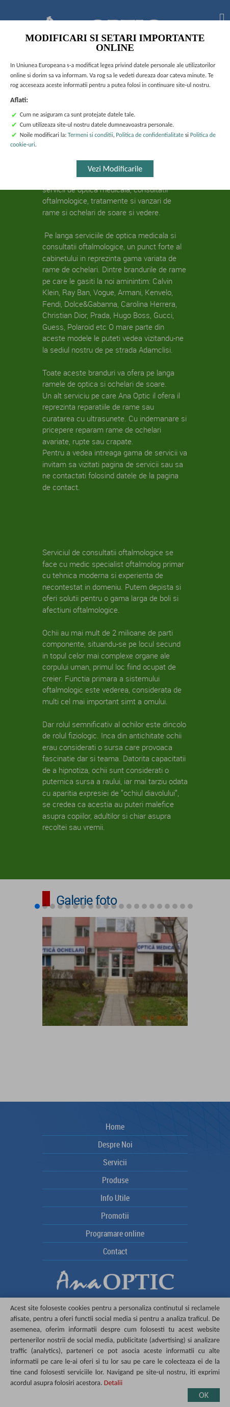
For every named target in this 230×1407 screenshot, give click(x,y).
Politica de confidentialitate (150, 134)
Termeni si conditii (90, 134)
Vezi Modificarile (115, 169)
